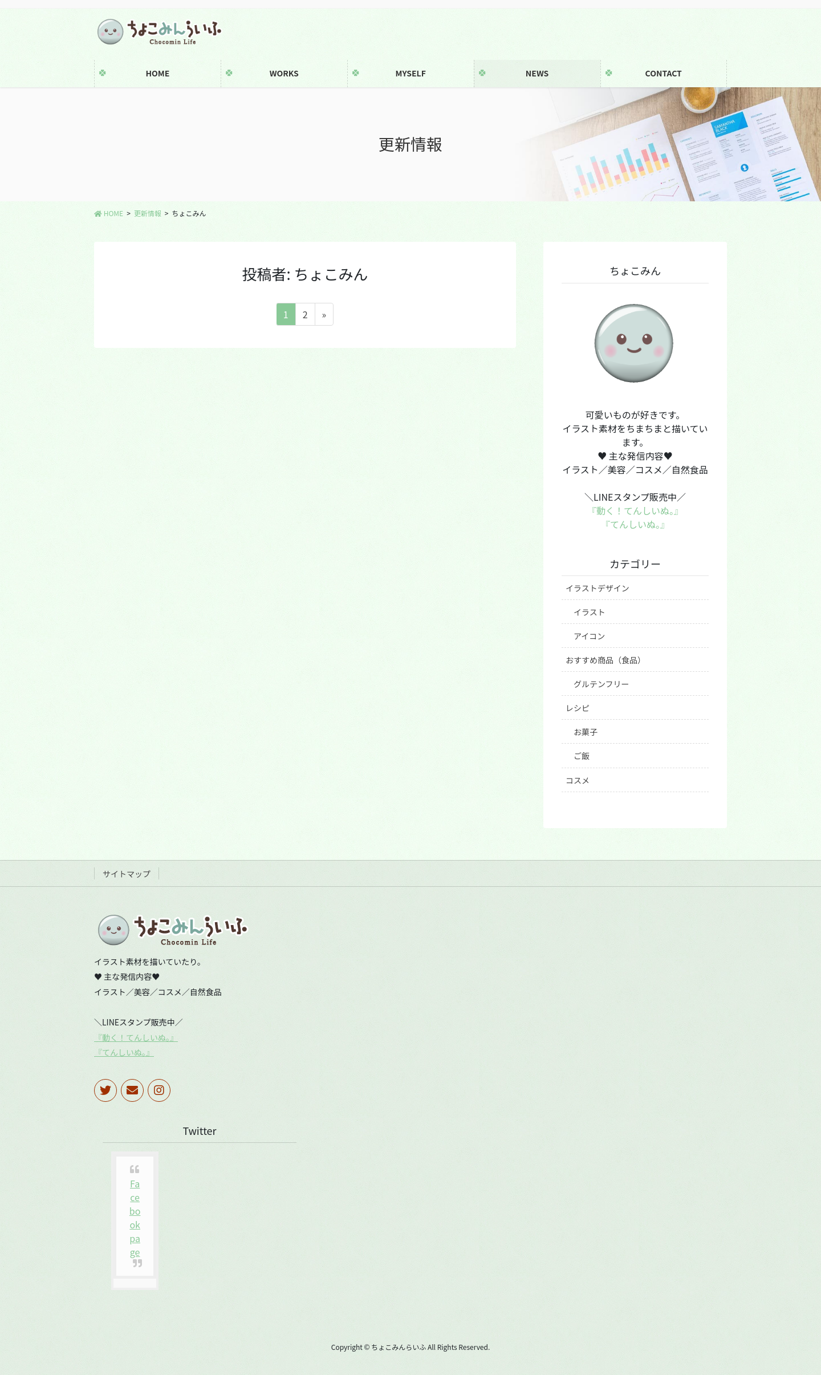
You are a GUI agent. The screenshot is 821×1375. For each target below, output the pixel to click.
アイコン (589, 636)
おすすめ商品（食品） (605, 660)
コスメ (578, 780)
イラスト (589, 612)
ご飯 (582, 755)
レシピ (578, 707)
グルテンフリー (601, 683)
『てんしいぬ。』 (635, 524)
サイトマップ (127, 873)
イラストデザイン (597, 588)
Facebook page (135, 1218)
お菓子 (586, 731)
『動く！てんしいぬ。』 (635, 510)
